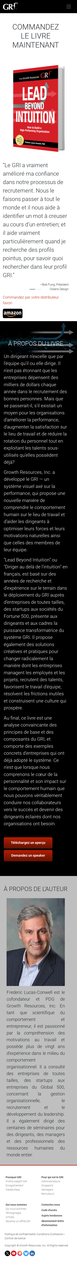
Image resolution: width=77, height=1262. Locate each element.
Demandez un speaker (28, 855)
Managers (47, 1189)
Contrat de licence (15, 1238)
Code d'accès (49, 1210)
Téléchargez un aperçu (28, 843)
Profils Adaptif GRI (16, 1181)
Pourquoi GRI (13, 1177)
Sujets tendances (51, 1215)
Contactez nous (50, 1204)
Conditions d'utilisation (50, 1234)
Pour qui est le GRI (52, 1177)
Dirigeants (47, 1185)
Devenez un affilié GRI (18, 1221)
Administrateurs (50, 1181)
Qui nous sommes (16, 1204)
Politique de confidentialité (20, 1234)
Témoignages (13, 1212)
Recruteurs (47, 1193)
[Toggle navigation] (69, 6)
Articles (10, 1217)
